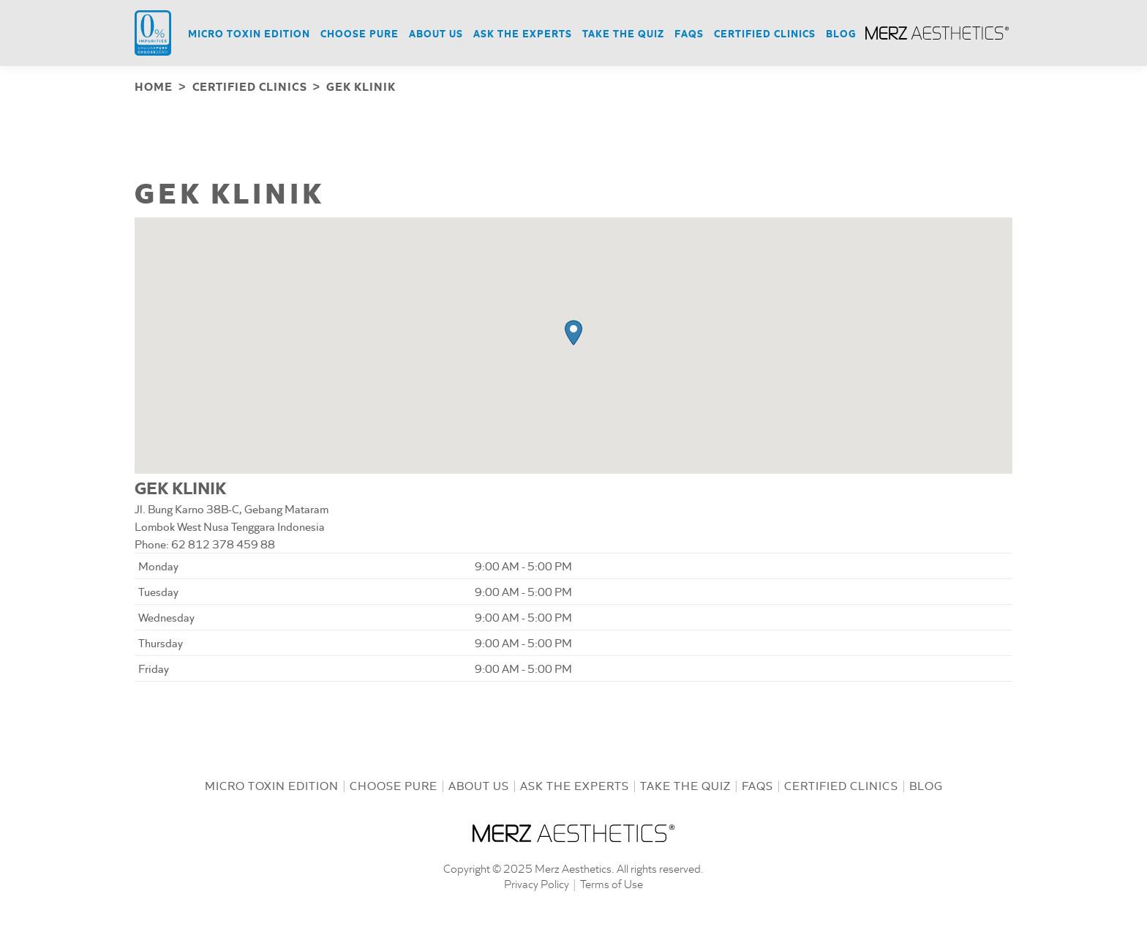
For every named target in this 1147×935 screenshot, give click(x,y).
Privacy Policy (536, 882)
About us (478, 783)
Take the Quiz (685, 783)
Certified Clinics (841, 783)
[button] (573, 331)
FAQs (757, 783)
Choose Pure (393, 783)
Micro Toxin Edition (272, 783)
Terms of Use (611, 882)
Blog (926, 783)
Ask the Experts (574, 783)
